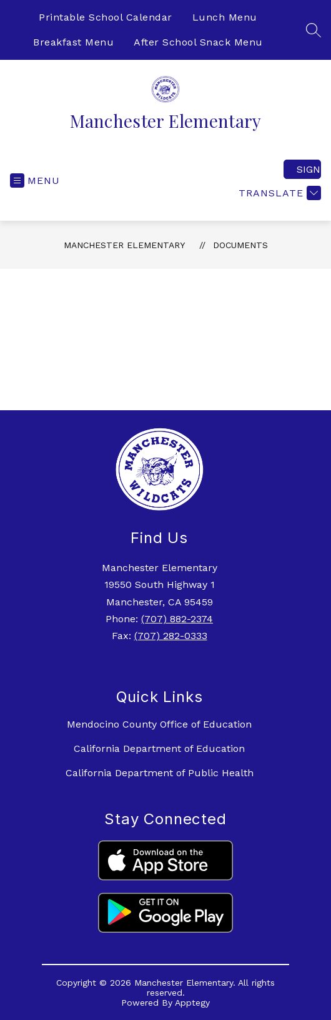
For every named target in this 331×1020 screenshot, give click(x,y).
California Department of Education (159, 748)
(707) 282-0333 (170, 636)
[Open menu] (35, 180)
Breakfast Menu (73, 42)
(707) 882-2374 (177, 619)
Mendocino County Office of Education (159, 724)
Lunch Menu (224, 17)
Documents (240, 245)
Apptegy (192, 1003)
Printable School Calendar (105, 17)
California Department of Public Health (160, 773)
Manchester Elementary (124, 245)
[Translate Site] (278, 193)
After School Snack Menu (198, 42)
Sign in (309, 169)
